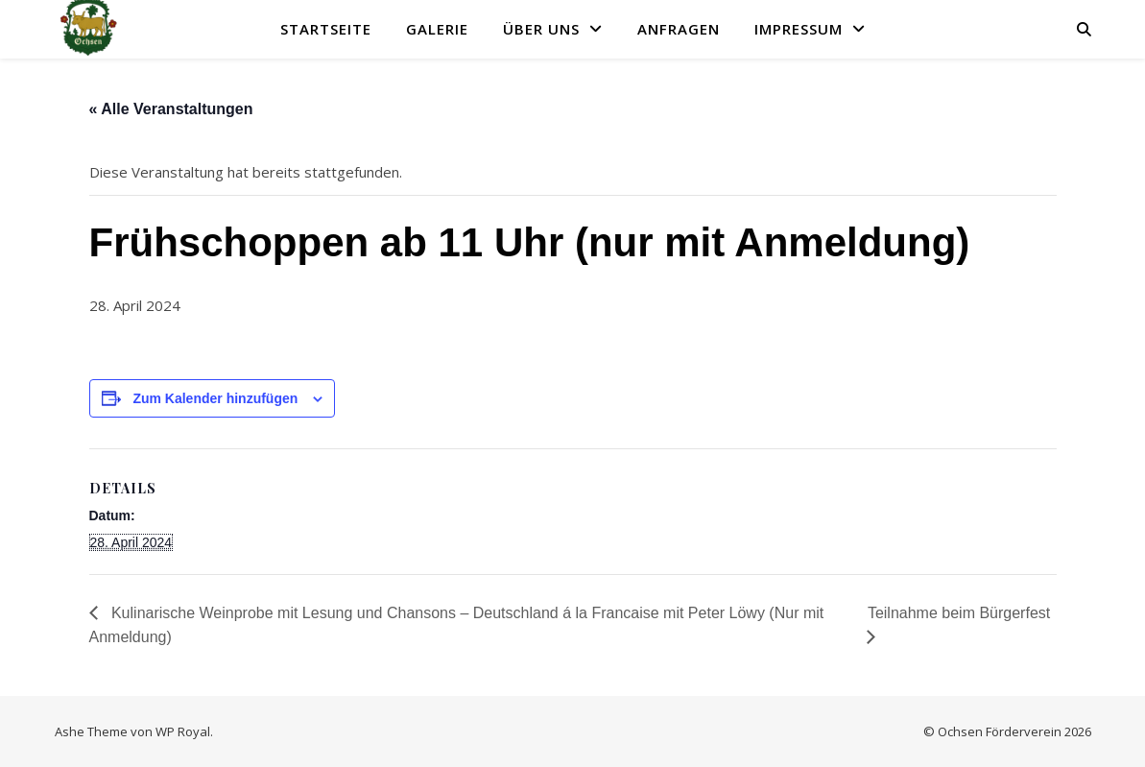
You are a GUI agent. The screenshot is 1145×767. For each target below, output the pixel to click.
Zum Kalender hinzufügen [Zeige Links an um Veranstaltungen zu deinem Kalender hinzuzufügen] (215, 398)
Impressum (798, 28)
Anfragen (678, 28)
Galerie (437, 28)
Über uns (541, 28)
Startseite (325, 28)
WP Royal (182, 731)
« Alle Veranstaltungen (171, 109)
